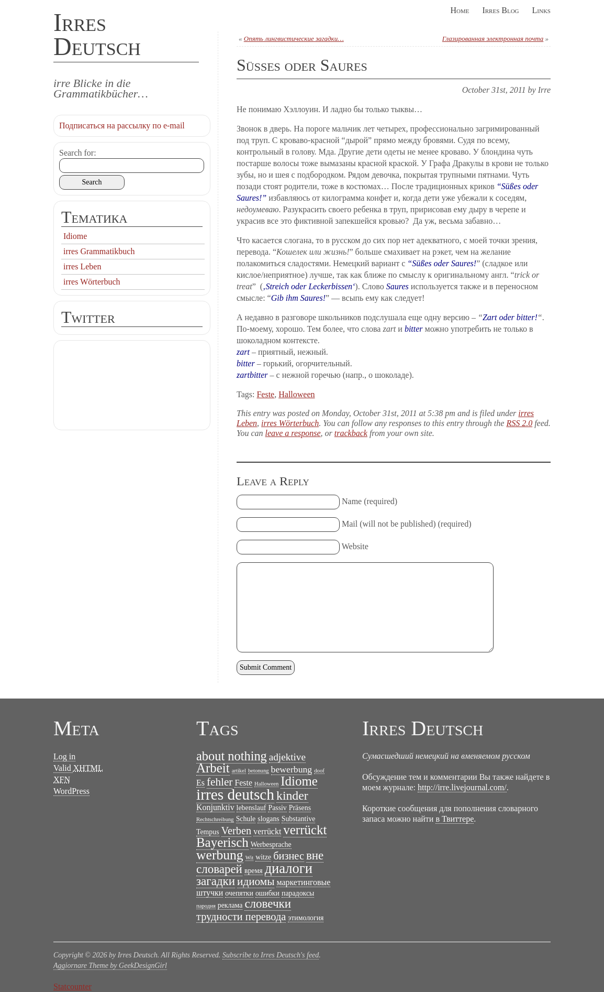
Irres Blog (500, 10)
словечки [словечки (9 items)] (267, 903)
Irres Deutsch (97, 34)
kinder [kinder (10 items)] (292, 795)
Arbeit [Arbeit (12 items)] (213, 768)
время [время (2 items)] (253, 871)
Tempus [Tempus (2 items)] (207, 832)
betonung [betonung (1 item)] (258, 770)
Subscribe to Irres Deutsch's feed (270, 955)
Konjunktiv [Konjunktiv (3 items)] (215, 807)
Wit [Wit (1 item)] (249, 857)
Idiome (75, 236)
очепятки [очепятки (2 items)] (239, 893)
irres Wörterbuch (290, 423)
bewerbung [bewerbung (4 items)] (291, 769)
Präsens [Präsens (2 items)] (300, 808)
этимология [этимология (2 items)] (305, 918)
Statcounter (72, 986)
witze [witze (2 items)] (263, 857)
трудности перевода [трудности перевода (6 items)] (241, 916)
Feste (265, 394)
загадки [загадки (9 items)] (215, 881)
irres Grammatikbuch (99, 251)
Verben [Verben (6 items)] (236, 830)
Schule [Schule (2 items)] (246, 819)
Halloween (296, 394)
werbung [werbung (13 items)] (219, 855)
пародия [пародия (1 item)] (206, 906)
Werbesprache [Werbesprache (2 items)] (271, 844)
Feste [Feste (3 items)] (243, 782)
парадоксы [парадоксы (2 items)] (298, 893)
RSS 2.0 (519, 423)
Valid (78, 768)
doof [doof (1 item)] (319, 770)
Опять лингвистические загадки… (294, 38)
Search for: (77, 152)
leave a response (293, 433)
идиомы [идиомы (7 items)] (255, 881)
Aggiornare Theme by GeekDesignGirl (110, 965)
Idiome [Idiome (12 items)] (299, 781)
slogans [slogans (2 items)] (268, 819)
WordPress (71, 791)
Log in (64, 756)
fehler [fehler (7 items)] (219, 782)
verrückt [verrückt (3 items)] (267, 831)
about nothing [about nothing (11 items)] (231, 756)
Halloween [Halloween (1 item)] (266, 784)
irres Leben (82, 266)
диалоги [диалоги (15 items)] (288, 868)
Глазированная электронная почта (492, 38)
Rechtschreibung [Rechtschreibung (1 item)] (215, 819)
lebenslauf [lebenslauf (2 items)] (251, 808)
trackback (350, 433)
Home (459, 10)
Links (541, 10)
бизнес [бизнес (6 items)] (288, 856)
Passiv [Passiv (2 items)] (277, 808)
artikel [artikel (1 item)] (239, 770)
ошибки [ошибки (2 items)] (267, 893)
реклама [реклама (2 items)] (230, 905)
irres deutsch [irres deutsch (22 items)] (235, 794)
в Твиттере (454, 818)
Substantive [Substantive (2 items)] (299, 819)
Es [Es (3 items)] (200, 782)
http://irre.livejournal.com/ (462, 787)
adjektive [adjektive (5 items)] (287, 756)
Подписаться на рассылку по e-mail (122, 125)
